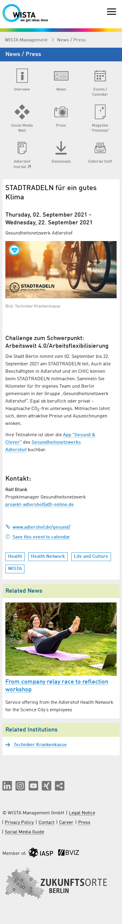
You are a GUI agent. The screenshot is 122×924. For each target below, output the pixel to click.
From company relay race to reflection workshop (56, 686)
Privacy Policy (19, 822)
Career (66, 822)
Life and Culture (91, 556)
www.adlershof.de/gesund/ (37, 527)
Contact (46, 822)
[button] (7, 785)
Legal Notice (82, 813)
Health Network (48, 556)
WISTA (15, 568)
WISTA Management (27, 40)
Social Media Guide (24, 832)
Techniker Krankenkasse (40, 745)
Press (84, 822)
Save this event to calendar (37, 537)
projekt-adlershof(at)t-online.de (39, 504)
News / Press (71, 40)
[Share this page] (59, 785)
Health (15, 556)
